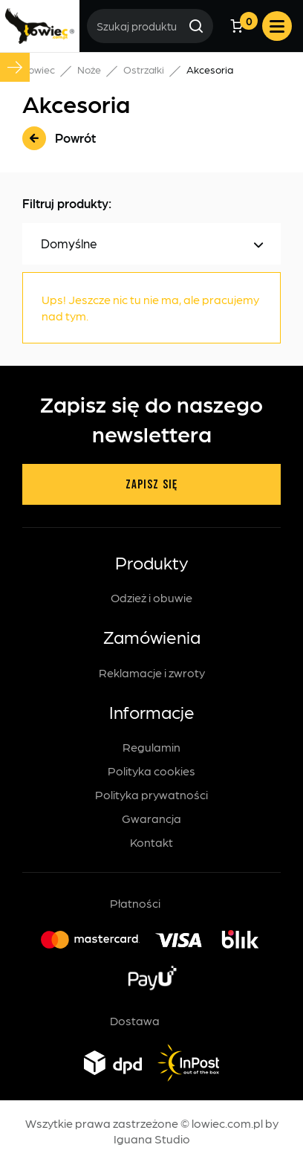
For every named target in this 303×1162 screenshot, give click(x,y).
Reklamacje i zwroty (152, 672)
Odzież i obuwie (151, 597)
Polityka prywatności (151, 794)
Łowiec (38, 69)
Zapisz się (151, 484)
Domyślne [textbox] (69, 245)
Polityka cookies (151, 771)
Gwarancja (151, 818)
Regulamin (151, 747)
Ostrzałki (143, 69)
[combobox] (151, 246)
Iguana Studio (152, 1139)
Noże (89, 69)
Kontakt (151, 842)
